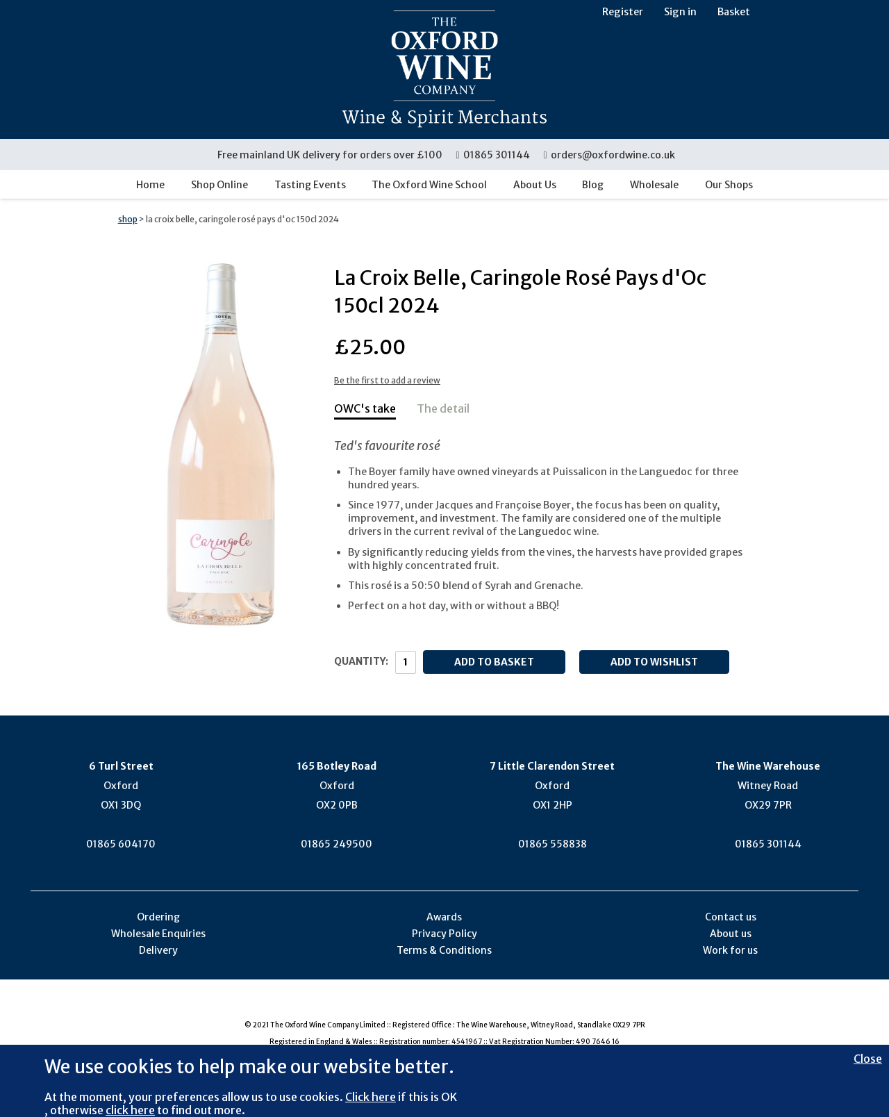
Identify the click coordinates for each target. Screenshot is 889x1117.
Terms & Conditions (444, 950)
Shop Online (219, 185)
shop (128, 219)
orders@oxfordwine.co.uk (609, 155)
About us (730, 933)
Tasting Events (310, 185)
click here (130, 1110)
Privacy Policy (444, 933)
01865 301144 (493, 155)
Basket (733, 12)
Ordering (158, 917)
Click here (370, 1097)
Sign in (680, 12)
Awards (444, 917)
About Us (534, 185)
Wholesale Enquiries (158, 933)
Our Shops (729, 185)
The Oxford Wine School (429, 185)
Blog (593, 185)
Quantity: (361, 661)
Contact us (730, 917)
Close (868, 1059)
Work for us (730, 950)
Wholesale (654, 185)
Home (150, 185)
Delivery (158, 950)
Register (622, 12)
